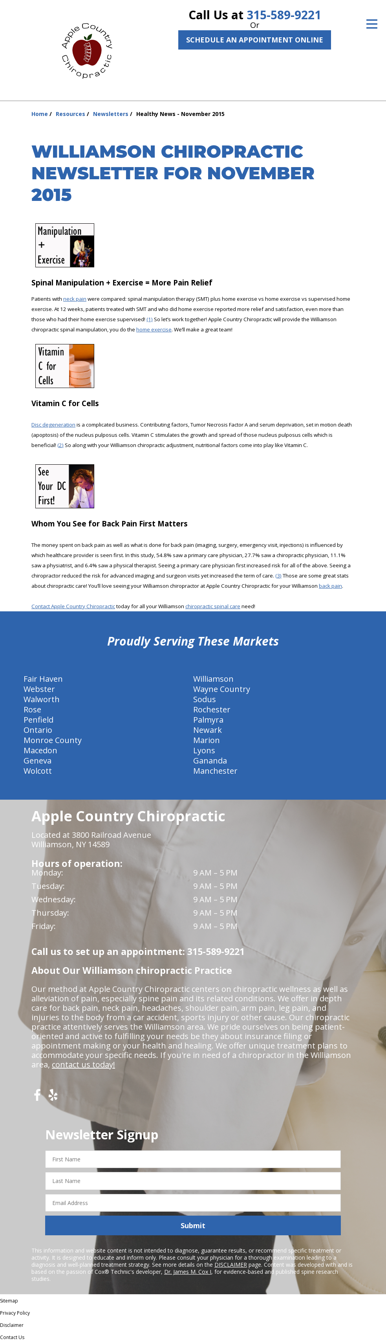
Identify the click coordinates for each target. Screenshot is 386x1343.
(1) (149, 319)
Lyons (204, 750)
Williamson (213, 678)
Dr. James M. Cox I (187, 1271)
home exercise (154, 329)
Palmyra (208, 719)
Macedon (40, 750)
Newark (207, 730)
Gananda (210, 760)
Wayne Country (221, 689)
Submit (193, 1225)
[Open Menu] (372, 24)
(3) (278, 575)
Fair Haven (43, 678)
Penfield (38, 719)
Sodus (204, 699)
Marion (206, 740)
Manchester (215, 770)
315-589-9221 (284, 15)
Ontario (38, 730)
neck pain (74, 298)
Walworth (42, 699)
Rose (32, 709)
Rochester (212, 709)
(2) (60, 445)
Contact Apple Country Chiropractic (73, 606)
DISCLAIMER (230, 1264)
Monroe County (53, 740)
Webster (39, 689)
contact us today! (83, 1064)
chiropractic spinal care (212, 606)
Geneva (37, 760)
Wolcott (38, 770)
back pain (330, 585)
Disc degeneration (53, 424)
